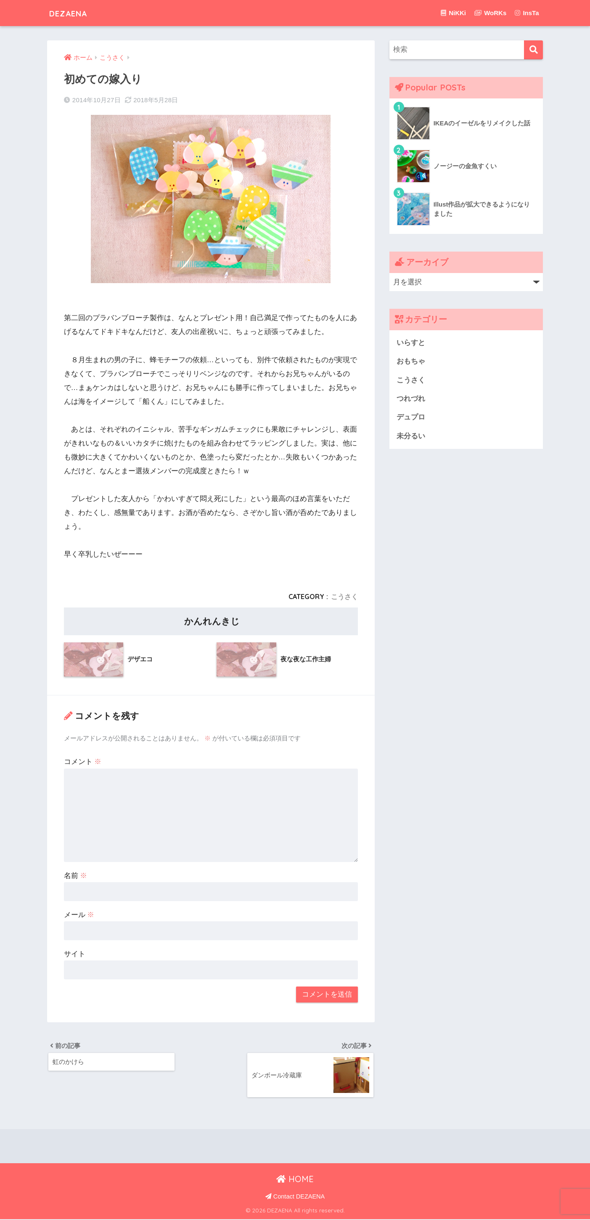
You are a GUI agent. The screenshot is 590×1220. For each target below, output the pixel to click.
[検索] (533, 49)
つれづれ (411, 399)
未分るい (411, 437)
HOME (295, 1179)
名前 (75, 876)
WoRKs (490, 12)
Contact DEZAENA (295, 1197)
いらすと (411, 343)
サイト (74, 953)
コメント (83, 762)
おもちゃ (411, 362)
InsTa (527, 12)
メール (79, 914)
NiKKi (453, 12)
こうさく (344, 596)
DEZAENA (73, 13)
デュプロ (411, 418)
